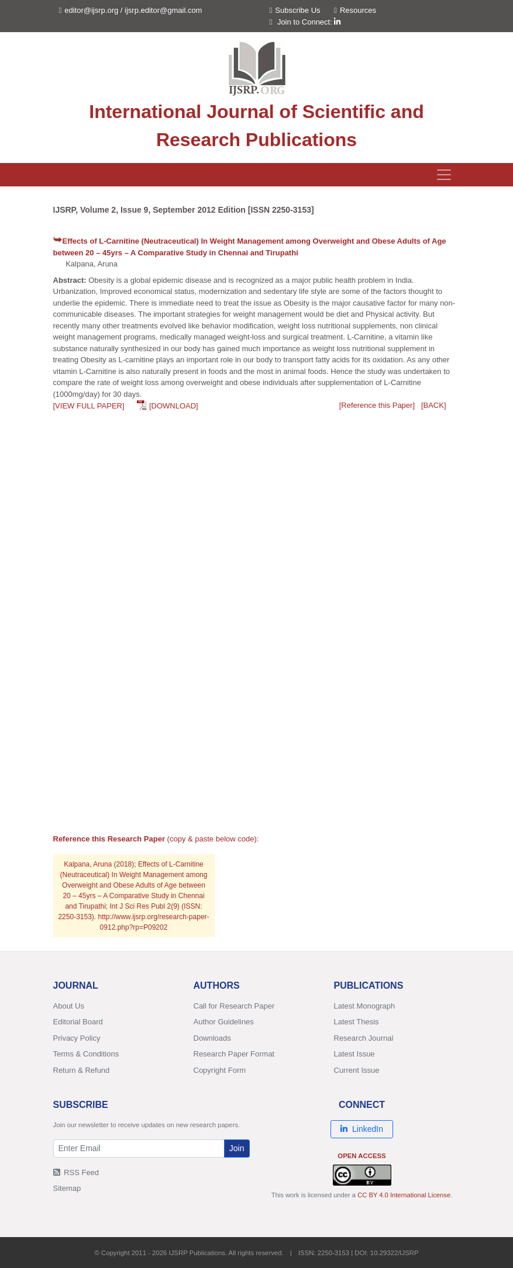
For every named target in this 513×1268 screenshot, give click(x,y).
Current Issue (357, 1070)
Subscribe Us (295, 10)
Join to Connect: (309, 22)
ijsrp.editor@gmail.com (163, 10)
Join (237, 1148)
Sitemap (67, 1188)
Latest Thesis (356, 1021)
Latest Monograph (364, 1006)
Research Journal (364, 1038)
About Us (68, 1006)
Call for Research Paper (234, 1006)
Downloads (212, 1038)
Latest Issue (354, 1053)
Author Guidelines (224, 1021)
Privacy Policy (77, 1038)
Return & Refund (81, 1070)
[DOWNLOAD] (173, 405)
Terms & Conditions (86, 1053)
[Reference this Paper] (377, 405)
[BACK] (433, 405)
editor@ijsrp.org (91, 10)
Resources (355, 10)
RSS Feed (76, 1172)
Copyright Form (220, 1070)
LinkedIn (361, 1129)
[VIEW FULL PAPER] (89, 405)
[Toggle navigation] (444, 174)
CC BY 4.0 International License (403, 1194)
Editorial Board (78, 1021)
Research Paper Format (234, 1053)
